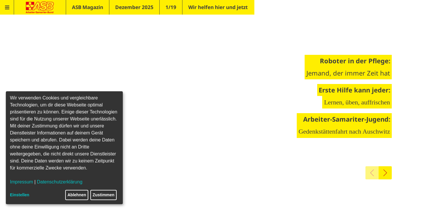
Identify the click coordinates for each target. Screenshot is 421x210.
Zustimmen (104, 194)
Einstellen (19, 194)
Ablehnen (77, 194)
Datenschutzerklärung (59, 181)
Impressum (21, 181)
